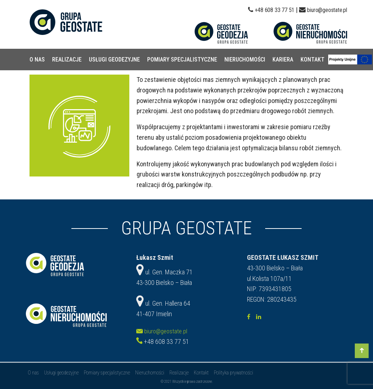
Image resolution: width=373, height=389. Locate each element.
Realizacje (67, 59)
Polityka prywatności (233, 373)
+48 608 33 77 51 (274, 10)
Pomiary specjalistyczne (182, 59)
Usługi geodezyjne (114, 59)
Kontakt (313, 59)
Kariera (282, 59)
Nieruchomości (244, 59)
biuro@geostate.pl (327, 10)
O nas (37, 59)
